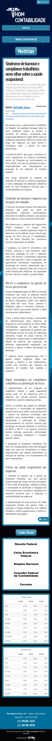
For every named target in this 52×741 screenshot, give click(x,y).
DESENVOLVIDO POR (22, 738)
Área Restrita (43, 2)
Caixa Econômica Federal (26, 554)
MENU (26, 27)
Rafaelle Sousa (21, 107)
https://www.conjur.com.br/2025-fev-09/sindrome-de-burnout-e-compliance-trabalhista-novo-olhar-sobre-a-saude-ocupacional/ (26, 116)
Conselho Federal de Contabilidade (26, 574)
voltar (43, 519)
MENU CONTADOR (26, 39)
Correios (26, 584)
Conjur (12, 111)
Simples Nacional (26, 564)
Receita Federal (26, 544)
